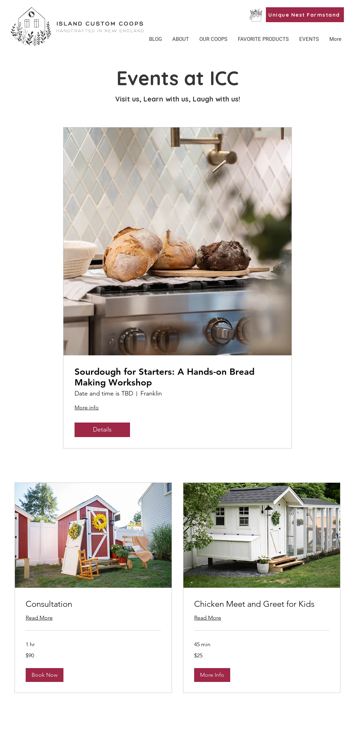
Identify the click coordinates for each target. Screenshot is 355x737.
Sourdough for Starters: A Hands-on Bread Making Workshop (164, 377)
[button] (263, 39)
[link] (93, 604)
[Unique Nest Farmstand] (305, 14)
